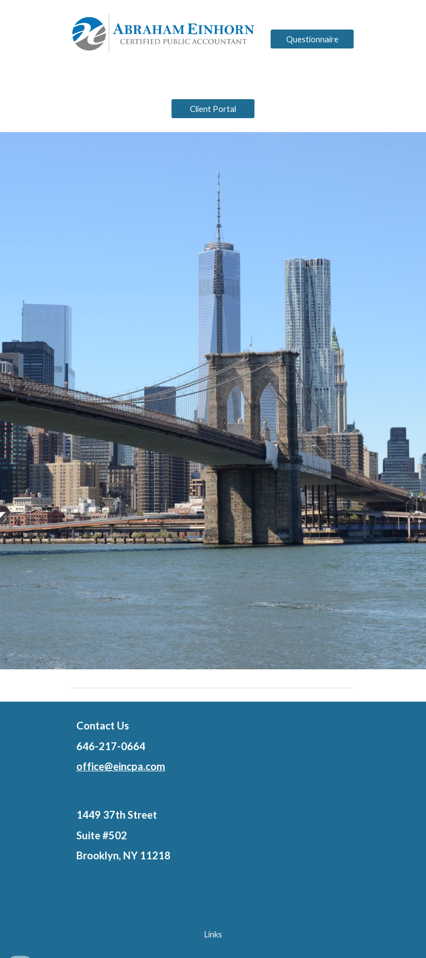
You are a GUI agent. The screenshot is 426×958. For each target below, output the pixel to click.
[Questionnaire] (312, 39)
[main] (213, 746)
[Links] (213, 934)
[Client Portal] (213, 108)
